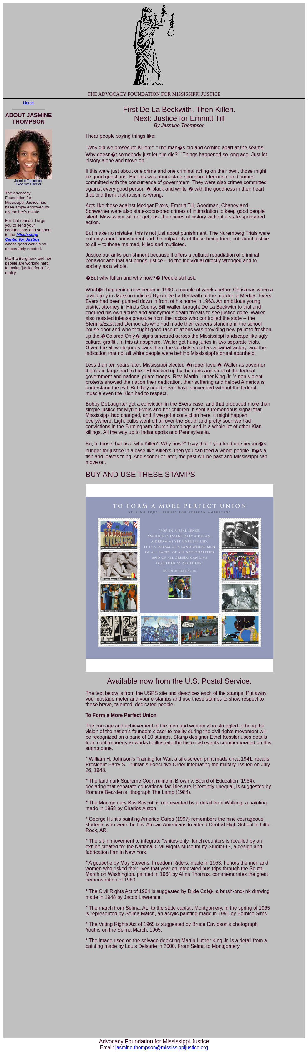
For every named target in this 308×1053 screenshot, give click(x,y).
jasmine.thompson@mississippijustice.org (161, 1047)
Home (28, 102)
